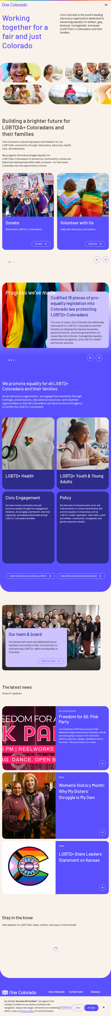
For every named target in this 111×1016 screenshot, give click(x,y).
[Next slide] (105, 259)
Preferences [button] (65, 1007)
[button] (104, 1007)
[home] (14, 5)
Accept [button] (91, 1008)
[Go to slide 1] (9, 262)
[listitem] (28, 211)
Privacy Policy (27, 1011)
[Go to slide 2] (11, 262)
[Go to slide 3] (13, 262)
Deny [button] (77, 1008)
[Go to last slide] (97, 259)
